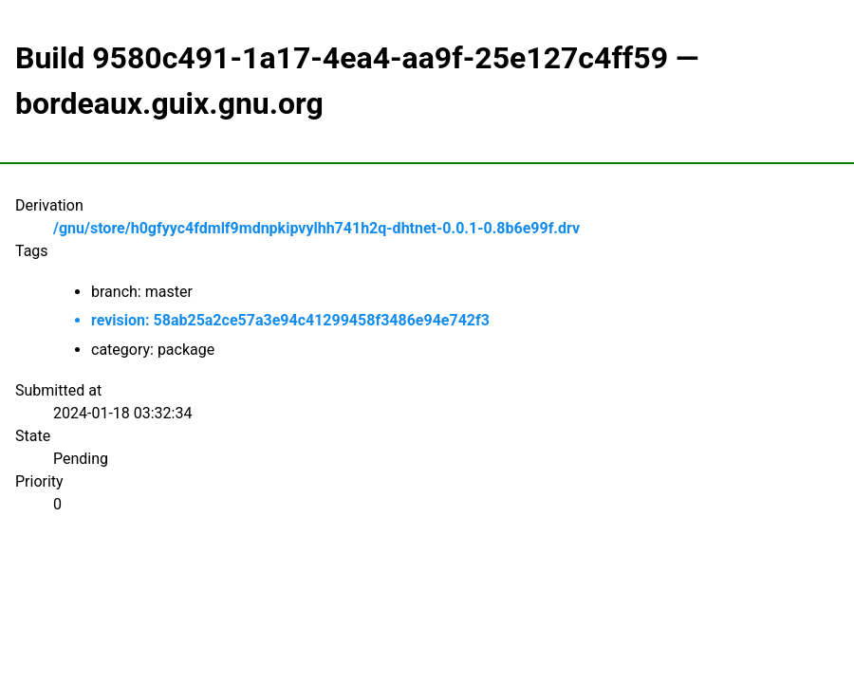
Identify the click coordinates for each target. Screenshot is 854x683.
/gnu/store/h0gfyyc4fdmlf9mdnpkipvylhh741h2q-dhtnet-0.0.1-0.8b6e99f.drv (316, 228)
